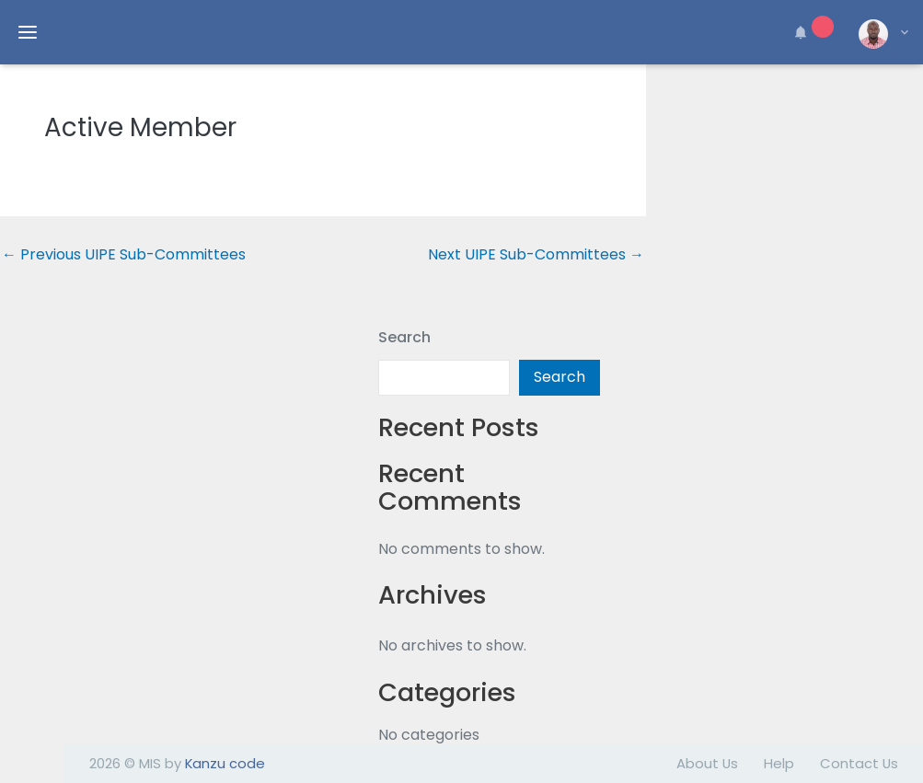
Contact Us (859, 763)
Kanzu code (225, 763)
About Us (707, 763)
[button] (811, 32)
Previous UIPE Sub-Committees (124, 255)
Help (779, 763)
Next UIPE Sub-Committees (536, 255)
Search (404, 337)
